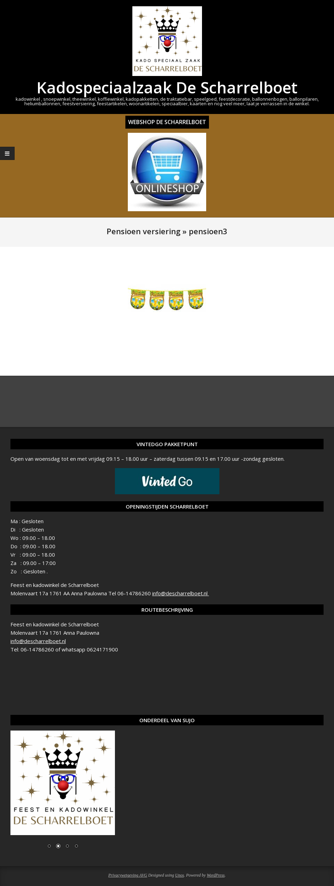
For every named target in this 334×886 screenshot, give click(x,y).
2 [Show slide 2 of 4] (58, 846)
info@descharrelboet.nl (180, 593)
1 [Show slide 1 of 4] (49, 846)
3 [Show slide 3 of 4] (67, 846)
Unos (179, 875)
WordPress (216, 875)
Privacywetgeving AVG (127, 875)
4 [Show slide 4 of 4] (76, 846)
